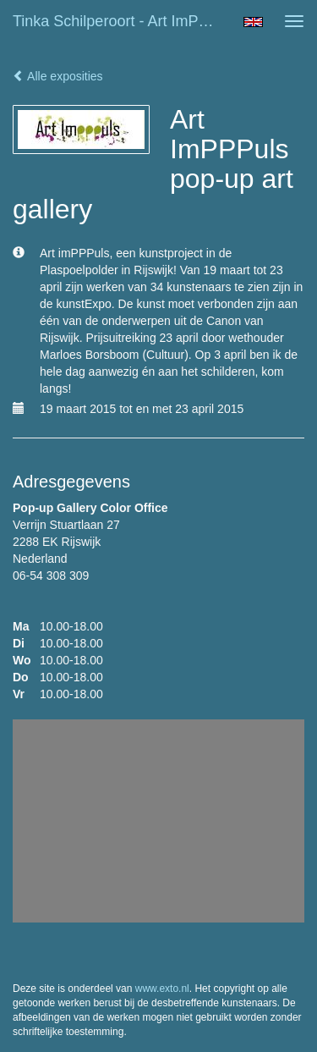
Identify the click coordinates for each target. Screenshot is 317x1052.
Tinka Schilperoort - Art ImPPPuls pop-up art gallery (121, 21)
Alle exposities (58, 76)
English (253, 22)
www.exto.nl (162, 988)
